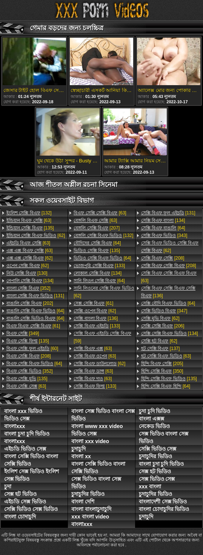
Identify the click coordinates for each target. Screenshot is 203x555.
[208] (28, 356)
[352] (28, 288)
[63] (28, 220)
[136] (96, 318)
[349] (22, 333)
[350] (162, 371)
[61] (33, 326)
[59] (102, 337)
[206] (163, 326)
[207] (97, 228)
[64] (35, 310)
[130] (27, 273)
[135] (30, 228)
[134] (30, 280)
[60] (32, 348)
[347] (164, 310)
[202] (29, 303)
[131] (35, 295)
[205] (162, 363)
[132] (29, 213)
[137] (160, 348)
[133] (99, 265)
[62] (35, 235)
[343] (164, 235)
